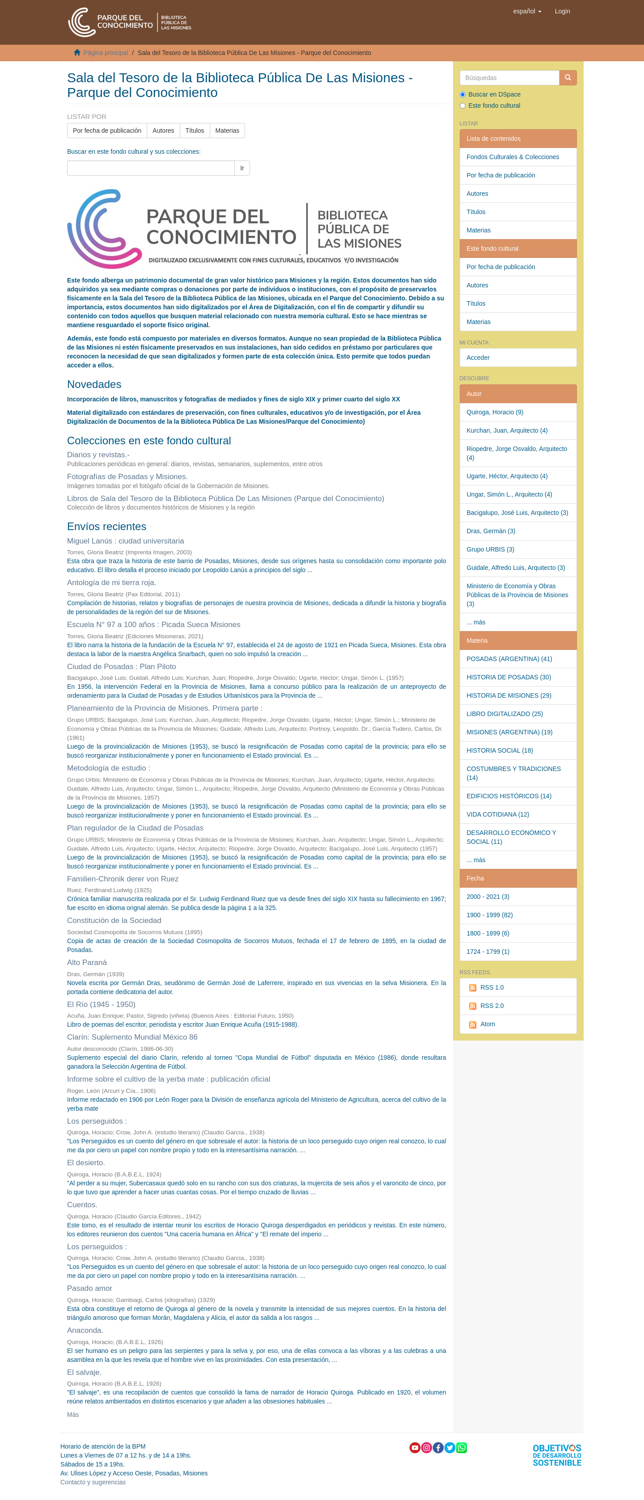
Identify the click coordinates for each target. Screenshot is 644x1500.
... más (476, 622)
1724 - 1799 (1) (488, 951)
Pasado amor (89, 1288)
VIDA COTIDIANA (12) (498, 814)
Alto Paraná (87, 962)
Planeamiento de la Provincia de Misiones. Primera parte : (165, 708)
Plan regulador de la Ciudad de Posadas (135, 828)
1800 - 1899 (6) (488, 933)
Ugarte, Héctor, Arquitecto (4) (507, 476)
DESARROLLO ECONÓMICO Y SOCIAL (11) (511, 837)
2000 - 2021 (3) (488, 896)
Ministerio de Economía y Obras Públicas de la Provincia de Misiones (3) (517, 594)
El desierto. (86, 1163)
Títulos (195, 130)
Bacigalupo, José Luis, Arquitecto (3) (517, 512)
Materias (228, 130)
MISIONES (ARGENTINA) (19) (510, 732)
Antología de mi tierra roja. (111, 582)
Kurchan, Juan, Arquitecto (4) (507, 430)
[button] (527, 11)
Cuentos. (82, 1205)
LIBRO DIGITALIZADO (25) (505, 713)
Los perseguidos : (97, 1121)
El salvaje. (84, 1372)
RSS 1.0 (485, 988)
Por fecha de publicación (107, 130)
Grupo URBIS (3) (491, 549)
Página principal (106, 52)
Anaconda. (85, 1330)
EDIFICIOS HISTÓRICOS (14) (509, 796)
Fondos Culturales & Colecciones (513, 156)
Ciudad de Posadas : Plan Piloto (121, 666)
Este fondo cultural (490, 105)
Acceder (478, 357)
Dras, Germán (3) (491, 531)
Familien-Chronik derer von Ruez (122, 879)
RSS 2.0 (485, 1006)
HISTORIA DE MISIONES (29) (509, 695)
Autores (163, 130)
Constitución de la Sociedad (114, 920)
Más (73, 1414)
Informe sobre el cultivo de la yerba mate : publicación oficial (169, 1079)
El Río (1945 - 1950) (101, 1004)
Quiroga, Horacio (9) (495, 412)
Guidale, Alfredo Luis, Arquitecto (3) (516, 567)
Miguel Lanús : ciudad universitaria (125, 541)
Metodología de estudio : (108, 768)
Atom (481, 1024)
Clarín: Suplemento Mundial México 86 (132, 1037)
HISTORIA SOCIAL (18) (500, 750)
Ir (242, 168)
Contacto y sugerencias (93, 1482)
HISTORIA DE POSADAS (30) (509, 677)
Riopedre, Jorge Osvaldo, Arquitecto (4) (517, 453)
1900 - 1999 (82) (490, 915)
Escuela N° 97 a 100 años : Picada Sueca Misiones (154, 624)
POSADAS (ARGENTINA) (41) (509, 658)
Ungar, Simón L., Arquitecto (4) (509, 494)
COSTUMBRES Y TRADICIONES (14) (514, 773)
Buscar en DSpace (490, 94)
